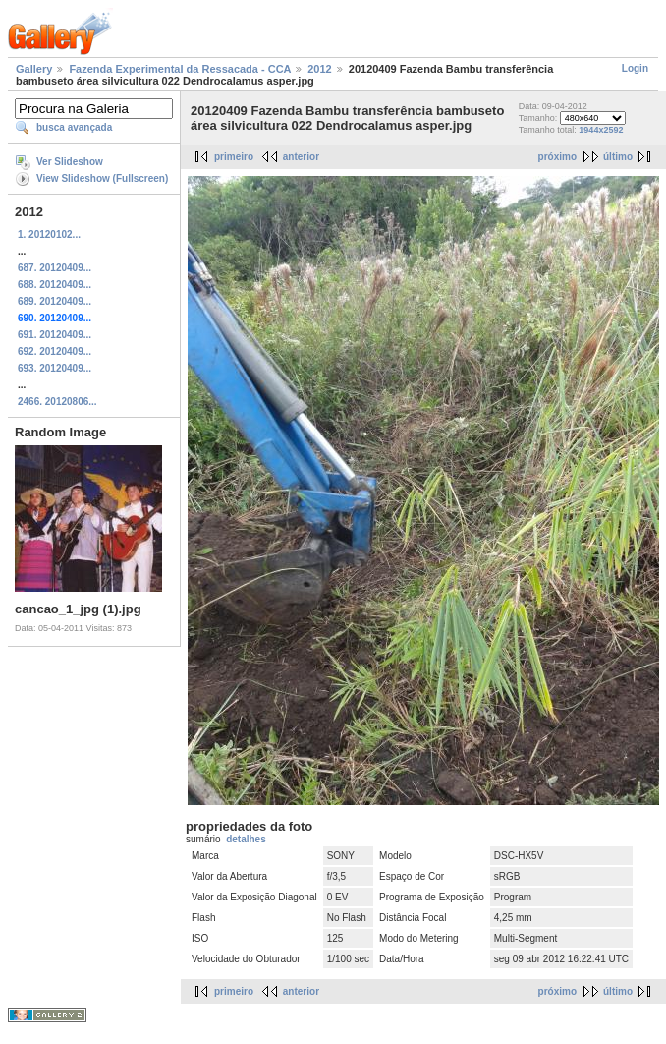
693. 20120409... (54, 368)
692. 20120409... (54, 351)
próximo (557, 156)
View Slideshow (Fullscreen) (102, 178)
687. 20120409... (54, 267)
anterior (301, 156)
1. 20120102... (49, 234)
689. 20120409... (54, 301)
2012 (319, 69)
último (618, 156)
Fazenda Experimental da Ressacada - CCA (180, 69)
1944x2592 (601, 130)
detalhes (246, 839)
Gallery (34, 69)
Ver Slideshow (69, 161)
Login (635, 68)
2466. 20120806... (57, 401)
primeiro (233, 156)
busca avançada (74, 127)
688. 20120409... (54, 284)
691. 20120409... (54, 334)
